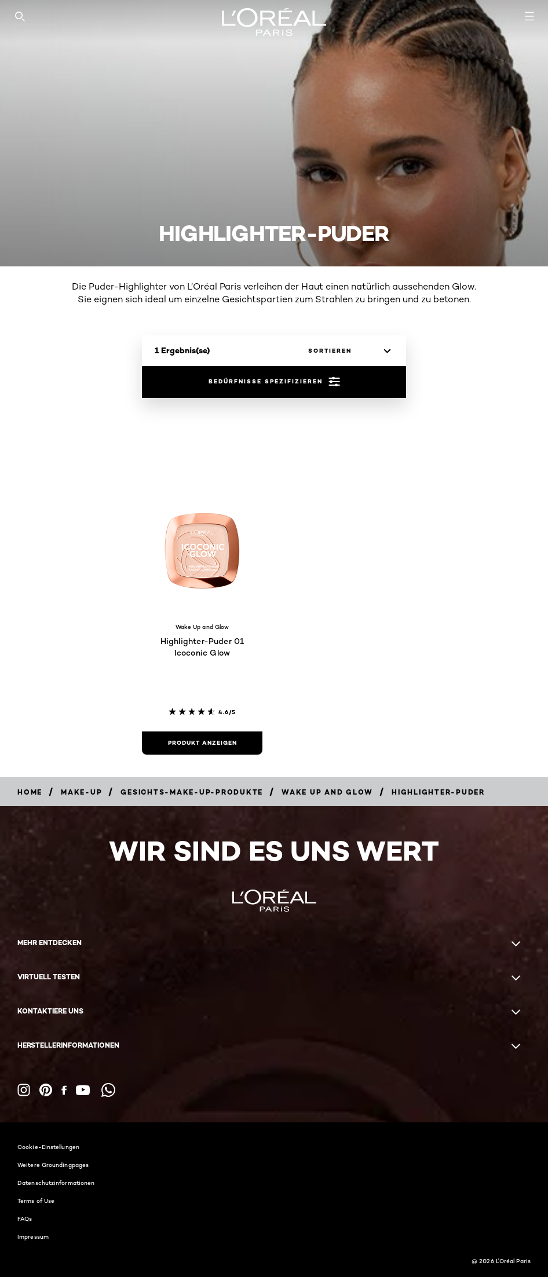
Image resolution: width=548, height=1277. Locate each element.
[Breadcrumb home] (29, 792)
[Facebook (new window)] (64, 1090)
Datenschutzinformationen (55, 1182)
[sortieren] (346, 351)
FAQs (24, 1218)
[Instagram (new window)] (23, 1090)
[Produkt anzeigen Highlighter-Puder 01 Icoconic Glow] (202, 743)
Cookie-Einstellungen (48, 1146)
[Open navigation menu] (529, 16)
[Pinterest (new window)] (45, 1090)
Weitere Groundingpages (53, 1164)
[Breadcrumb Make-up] (81, 792)
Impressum (33, 1236)
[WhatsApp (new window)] (108, 1090)
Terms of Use (35, 1200)
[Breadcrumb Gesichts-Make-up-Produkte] (191, 792)
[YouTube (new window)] (83, 1090)
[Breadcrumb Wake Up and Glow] (327, 792)
